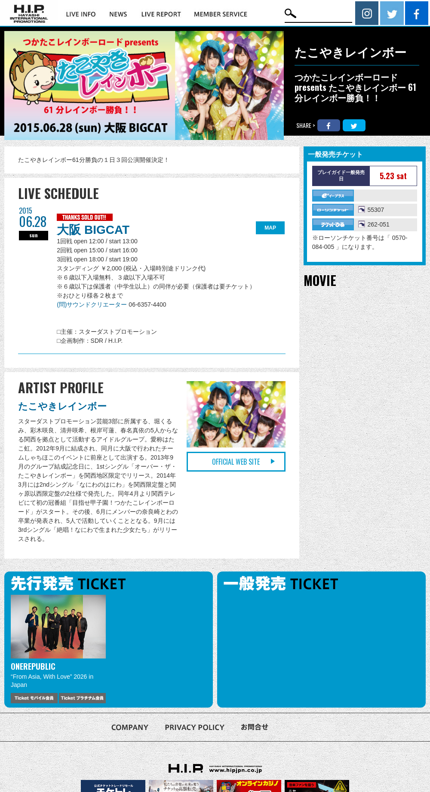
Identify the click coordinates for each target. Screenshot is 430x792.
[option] (58, 649)
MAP (270, 228)
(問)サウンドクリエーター (93, 304)
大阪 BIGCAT (93, 229)
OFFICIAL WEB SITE (236, 462)
